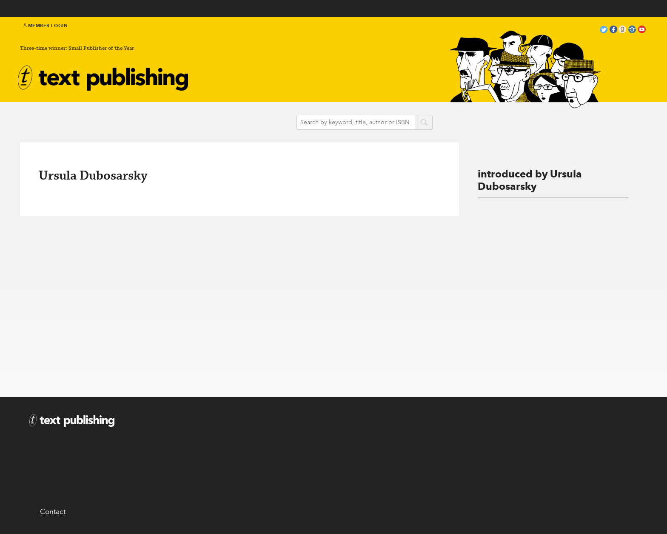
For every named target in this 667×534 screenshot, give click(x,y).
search (424, 123)
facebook (613, 30)
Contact (53, 511)
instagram (632, 30)
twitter (603, 30)
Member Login (45, 26)
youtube (642, 30)
